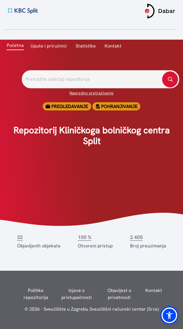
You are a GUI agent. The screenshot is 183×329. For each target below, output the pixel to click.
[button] (169, 315)
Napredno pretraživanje (91, 93)
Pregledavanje (67, 106)
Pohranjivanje (116, 106)
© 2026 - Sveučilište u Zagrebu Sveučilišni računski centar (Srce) (91, 309)
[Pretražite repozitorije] (100, 79)
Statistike (86, 46)
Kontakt (113, 46)
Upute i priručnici (49, 46)
